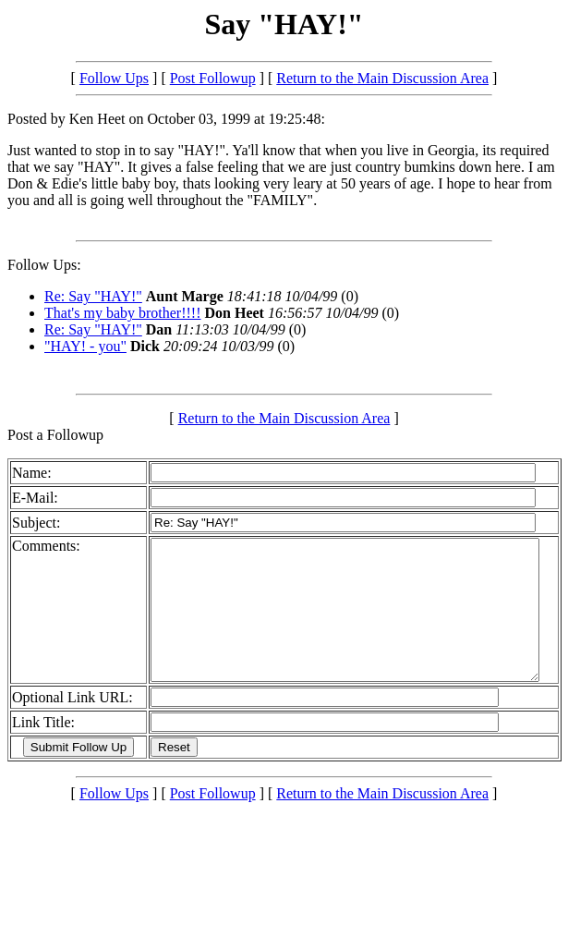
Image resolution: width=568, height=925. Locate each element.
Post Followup (213, 78)
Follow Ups (114, 78)
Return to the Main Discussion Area (382, 78)
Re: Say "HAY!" (93, 296)
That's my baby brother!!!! (122, 313)
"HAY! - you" (85, 346)
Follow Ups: (44, 265)
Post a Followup (55, 435)
